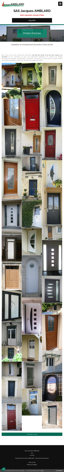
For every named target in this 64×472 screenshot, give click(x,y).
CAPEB (42, 470)
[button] (4, 469)
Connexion (59, 470)
